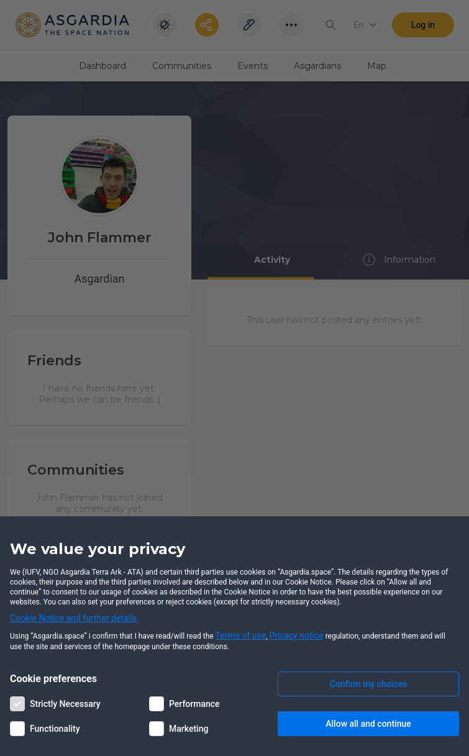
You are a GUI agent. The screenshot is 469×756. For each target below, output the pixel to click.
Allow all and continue (368, 724)
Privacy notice (297, 635)
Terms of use (241, 635)
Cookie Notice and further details (73, 618)
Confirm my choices (369, 684)
